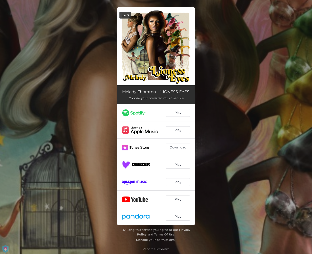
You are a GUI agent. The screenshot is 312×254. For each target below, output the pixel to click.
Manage (142, 240)
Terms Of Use (164, 234)
